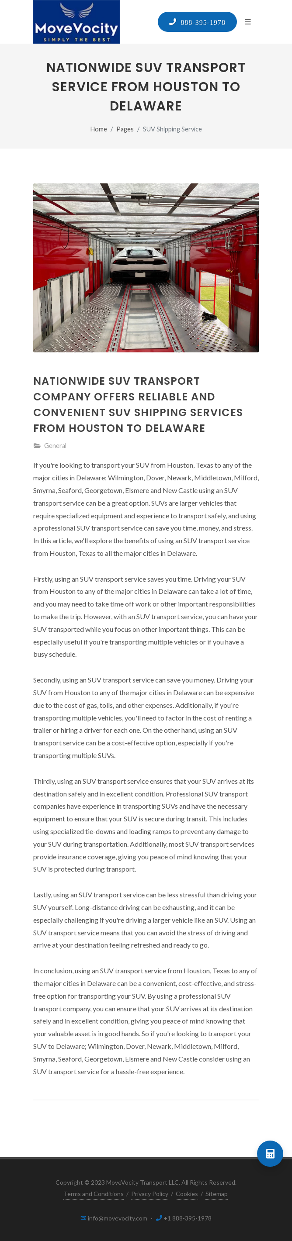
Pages (125, 129)
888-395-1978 (201, 21)
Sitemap (216, 1193)
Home (98, 129)
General (55, 445)
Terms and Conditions (93, 1193)
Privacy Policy (149, 1193)
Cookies (187, 1193)
